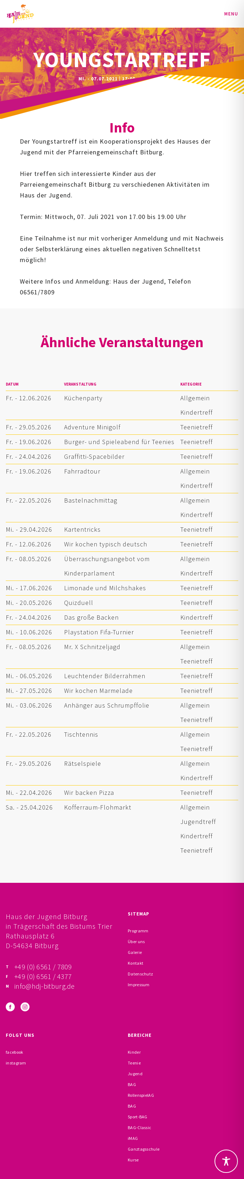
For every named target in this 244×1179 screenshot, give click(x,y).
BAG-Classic (139, 1127)
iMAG (133, 1138)
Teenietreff (196, 427)
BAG (132, 1084)
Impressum (139, 984)
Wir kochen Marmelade (98, 690)
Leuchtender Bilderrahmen (104, 676)
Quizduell (78, 602)
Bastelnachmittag (90, 500)
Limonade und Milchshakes (105, 588)
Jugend (135, 1073)
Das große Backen (91, 617)
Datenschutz (140, 974)
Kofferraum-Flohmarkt (97, 807)
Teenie (134, 1063)
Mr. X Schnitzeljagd (92, 647)
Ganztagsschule (143, 1149)
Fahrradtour (82, 471)
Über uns (136, 941)
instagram (16, 1063)
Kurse (133, 1159)
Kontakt (135, 963)
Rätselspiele (82, 763)
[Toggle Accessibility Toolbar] (226, 1161)
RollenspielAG (141, 1095)
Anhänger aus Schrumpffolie (106, 705)
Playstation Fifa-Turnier (99, 632)
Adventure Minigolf (92, 427)
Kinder (134, 1052)
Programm (138, 930)
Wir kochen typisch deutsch (105, 544)
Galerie (135, 952)
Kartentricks (82, 529)
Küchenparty (83, 398)
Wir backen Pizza (89, 792)
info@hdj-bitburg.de (44, 986)
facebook (14, 1052)
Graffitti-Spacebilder (94, 456)
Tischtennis (81, 734)
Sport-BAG (138, 1116)
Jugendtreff (198, 821)
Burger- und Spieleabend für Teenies (119, 442)
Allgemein (195, 398)
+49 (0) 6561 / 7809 (43, 966)
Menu (231, 14)
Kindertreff (196, 412)
